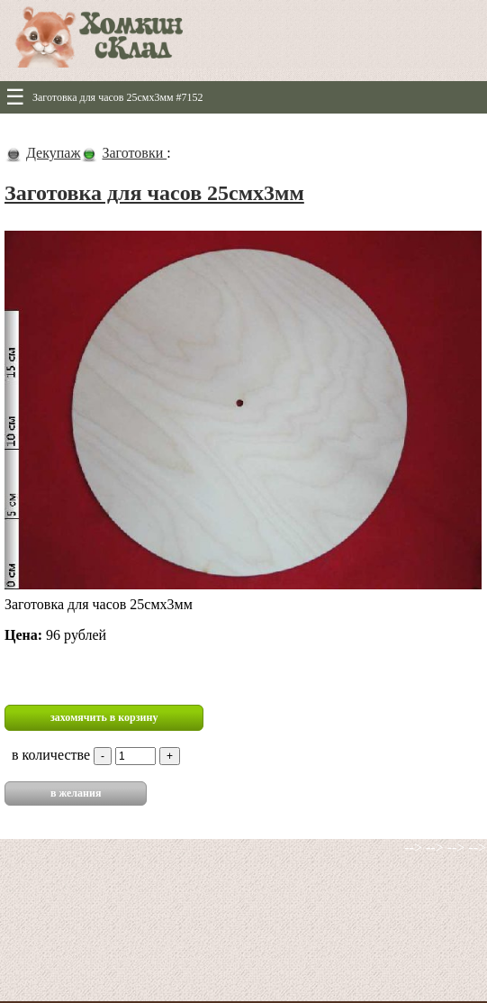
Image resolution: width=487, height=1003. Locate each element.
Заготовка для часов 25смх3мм (154, 193)
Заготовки (134, 152)
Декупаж (53, 152)
